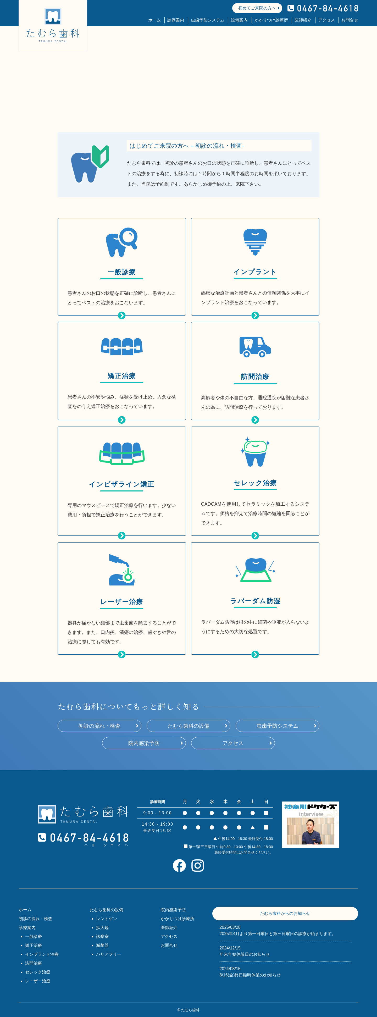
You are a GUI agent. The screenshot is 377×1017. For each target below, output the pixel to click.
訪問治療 (33, 963)
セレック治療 (37, 972)
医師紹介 (303, 20)
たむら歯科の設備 (188, 726)
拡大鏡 (102, 927)
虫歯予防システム (207, 20)
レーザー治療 (37, 981)
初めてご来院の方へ (257, 8)
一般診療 (33, 936)
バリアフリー (108, 954)
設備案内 (239, 20)
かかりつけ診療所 (271, 20)
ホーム (154, 20)
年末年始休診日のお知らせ (285, 951)
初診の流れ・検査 (99, 726)
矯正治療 (33, 945)
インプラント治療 (42, 954)
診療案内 (175, 20)
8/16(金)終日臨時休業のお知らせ (285, 971)
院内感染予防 (144, 743)
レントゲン (106, 918)
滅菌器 (102, 945)
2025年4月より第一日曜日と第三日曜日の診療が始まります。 (285, 930)
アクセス (326, 20)
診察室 (102, 936)
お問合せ (349, 20)
